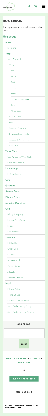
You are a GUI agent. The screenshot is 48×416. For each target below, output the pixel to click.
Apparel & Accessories (19, 139)
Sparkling (15, 93)
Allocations (12, 271)
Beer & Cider (15, 116)
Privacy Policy (12, 197)
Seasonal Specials (17, 128)
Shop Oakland (14, 59)
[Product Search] (24, 333)
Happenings (11, 168)
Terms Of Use (13, 294)
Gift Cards (13, 145)
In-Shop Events (14, 174)
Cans (13, 105)
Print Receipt (13, 231)
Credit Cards (13, 248)
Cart (7, 208)
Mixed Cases (16, 111)
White (13, 76)
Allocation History (15, 277)
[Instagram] (24, 370)
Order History (13, 266)
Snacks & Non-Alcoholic (20, 134)
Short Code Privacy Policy (19, 306)
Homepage (9, 36)
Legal (8, 283)
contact (35, 358)
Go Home (10, 185)
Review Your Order (16, 220)
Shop (8, 53)
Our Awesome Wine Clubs (19, 156)
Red (12, 70)
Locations (11, 47)
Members (10, 237)
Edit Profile (12, 243)
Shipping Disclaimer (15, 203)
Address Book (13, 260)
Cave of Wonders (15, 162)
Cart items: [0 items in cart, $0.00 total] (35, 6)
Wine (11, 64)
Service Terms (12, 191)
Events (12, 122)
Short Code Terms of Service (20, 312)
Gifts (7, 179)
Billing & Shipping (15, 214)
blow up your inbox (24, 379)
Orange (14, 88)
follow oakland (16, 358)
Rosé (13, 82)
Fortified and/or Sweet (20, 99)
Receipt (10, 225)
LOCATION (24, 362)
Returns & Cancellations (18, 300)
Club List (11, 254)
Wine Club (11, 151)
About (8, 42)
